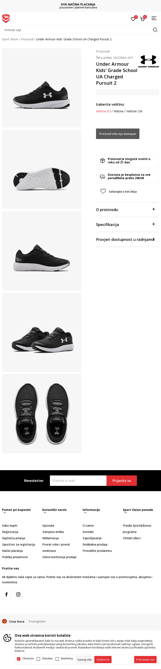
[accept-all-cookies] (145, 659)
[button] (80, 30)
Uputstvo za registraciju (18, 544)
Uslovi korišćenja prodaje (59, 557)
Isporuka (48, 525)
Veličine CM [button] (134, 111)
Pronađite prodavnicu (97, 551)
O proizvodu (125, 209)
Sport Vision (10, 39)
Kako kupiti (9, 525)
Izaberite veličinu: (110, 104)
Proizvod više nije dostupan (117, 134)
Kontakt (88, 532)
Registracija (10, 532)
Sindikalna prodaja (95, 544)
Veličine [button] (119, 111)
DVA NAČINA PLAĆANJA (80, 4)
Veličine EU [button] (103, 111)
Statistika (47, 658)
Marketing (67, 658)
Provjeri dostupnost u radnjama (125, 239)
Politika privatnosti (15, 557)
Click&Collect (132, 538)
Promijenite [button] (37, 621)
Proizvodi (27, 39)
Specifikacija (125, 224)
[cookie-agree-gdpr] (103, 659)
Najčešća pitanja (13, 538)
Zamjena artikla (53, 532)
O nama (88, 525)
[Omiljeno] (133, 19)
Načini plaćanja (12, 551)
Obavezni (28, 658)
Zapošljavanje (92, 538)
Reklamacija (50, 538)
